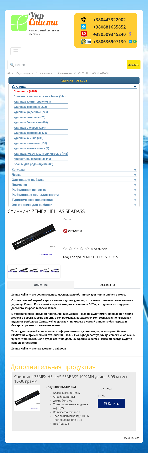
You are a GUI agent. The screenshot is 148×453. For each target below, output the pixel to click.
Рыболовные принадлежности (74, 194)
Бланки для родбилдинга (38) (33, 164)
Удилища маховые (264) (29, 127)
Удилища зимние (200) (28, 138)
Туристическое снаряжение (74, 199)
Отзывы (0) (107, 285)
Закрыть (133, 65)
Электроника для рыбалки (74, 204)
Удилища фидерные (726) (31, 112)
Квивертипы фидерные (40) (32, 158)
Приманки (74, 184)
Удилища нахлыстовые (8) (31, 148)
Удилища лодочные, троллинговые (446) (41, 153)
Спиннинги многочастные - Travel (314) (40, 96)
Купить (111, 403)
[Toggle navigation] (15, 51)
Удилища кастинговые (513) (32, 101)
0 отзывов (99, 249)
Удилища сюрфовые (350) (31, 132)
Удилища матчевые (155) (30, 143)
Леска (74, 174)
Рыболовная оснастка (74, 189)
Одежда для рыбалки (74, 179)
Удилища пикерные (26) (29, 117)
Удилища (23, 73)
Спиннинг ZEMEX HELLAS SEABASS (83, 73)
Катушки (74, 169)
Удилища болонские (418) (31, 122)
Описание (41, 285)
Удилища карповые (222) (30, 106)
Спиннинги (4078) (25, 91)
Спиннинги (44, 73)
